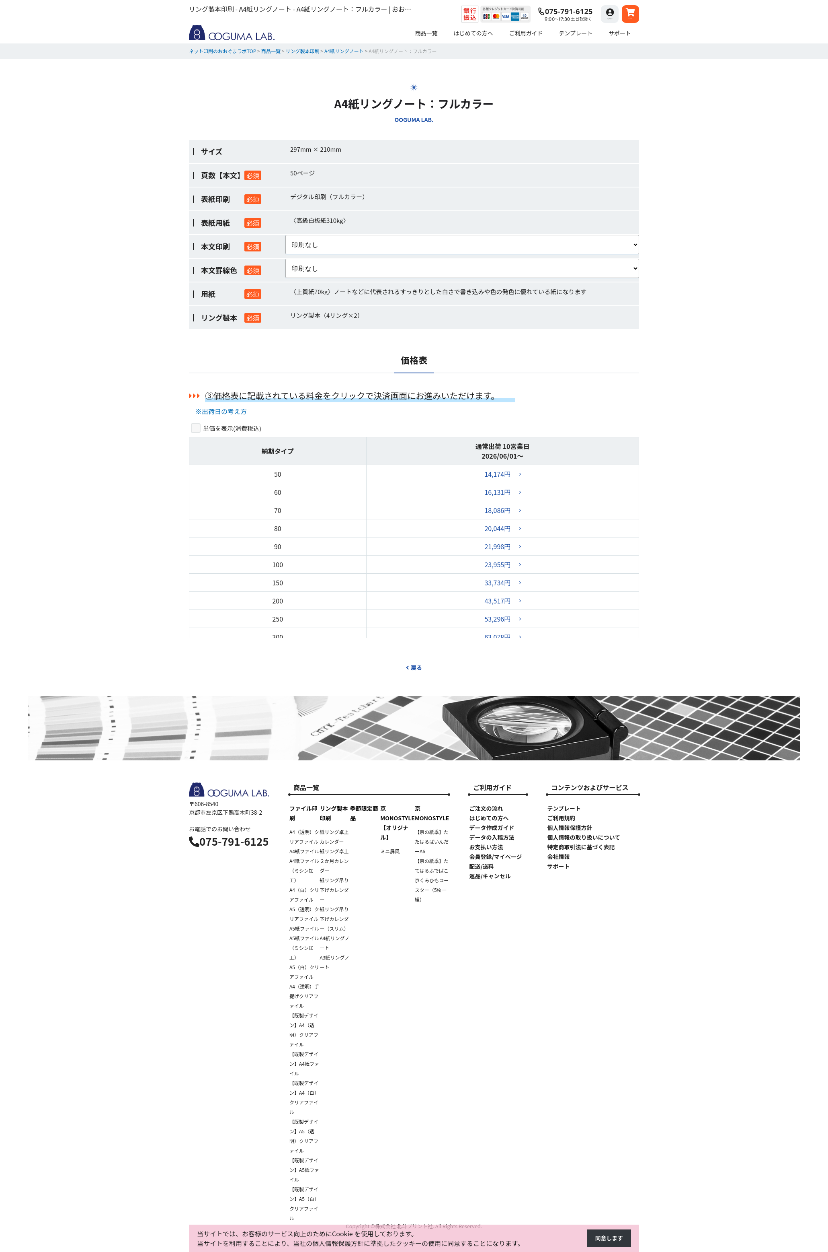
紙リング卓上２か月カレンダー (334, 861)
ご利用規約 (561, 818)
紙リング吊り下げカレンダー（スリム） (334, 919)
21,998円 (497, 546)
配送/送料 (481, 866)
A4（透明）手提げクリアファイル (304, 996)
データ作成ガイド (491, 828)
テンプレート (564, 808)
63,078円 (497, 637)
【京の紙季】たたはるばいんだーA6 (432, 841)
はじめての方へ (488, 818)
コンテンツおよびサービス (589, 787)
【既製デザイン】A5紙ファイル (304, 1170)
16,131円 (497, 492)
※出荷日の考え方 (221, 411)
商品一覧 (306, 787)
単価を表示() (232, 428)
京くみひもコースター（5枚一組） (432, 890)
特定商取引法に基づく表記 (581, 847)
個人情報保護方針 (569, 828)
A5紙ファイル (304, 928)
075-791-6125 (229, 841)
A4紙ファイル (304, 851)
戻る (414, 667)
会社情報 (558, 857)
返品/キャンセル (489, 876)
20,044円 (497, 528)
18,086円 (497, 510)
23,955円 (497, 564)
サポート (558, 866)
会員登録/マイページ (495, 857)
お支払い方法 (486, 847)
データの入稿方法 (491, 837)
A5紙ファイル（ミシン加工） (304, 948)
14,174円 (497, 474)
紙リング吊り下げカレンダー (334, 890)
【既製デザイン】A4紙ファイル (304, 1063)
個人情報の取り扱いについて (583, 837)
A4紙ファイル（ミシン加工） (304, 870)
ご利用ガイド (492, 787)
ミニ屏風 (390, 851)
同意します (607, 1239)
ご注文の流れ (486, 808)
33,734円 (497, 582)
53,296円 (497, 619)
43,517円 (497, 600)
